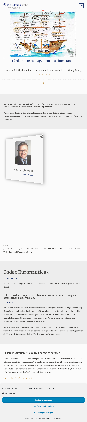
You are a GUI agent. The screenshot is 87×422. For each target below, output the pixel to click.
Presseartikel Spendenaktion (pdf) (17, 378)
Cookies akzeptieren (43, 400)
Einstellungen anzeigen (43, 412)
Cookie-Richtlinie (31, 418)
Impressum (58, 418)
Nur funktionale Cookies (43, 406)
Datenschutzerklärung (45, 418)
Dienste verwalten (8, 393)
